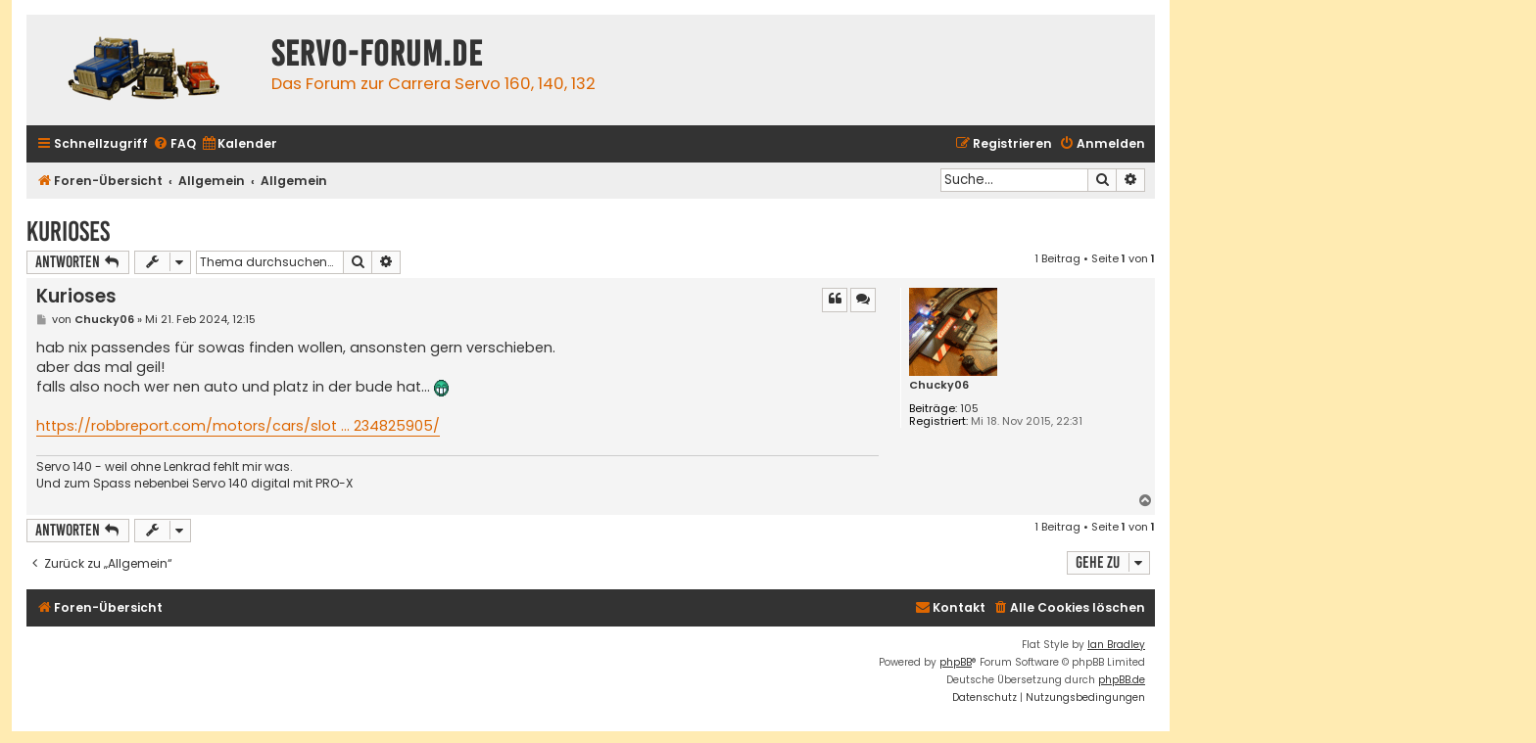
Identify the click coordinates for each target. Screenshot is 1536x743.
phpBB (955, 662)
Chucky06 (939, 385)
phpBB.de (1121, 680)
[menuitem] (174, 144)
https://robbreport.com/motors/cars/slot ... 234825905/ (238, 426)
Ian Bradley (1116, 644)
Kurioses (68, 231)
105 (969, 408)
